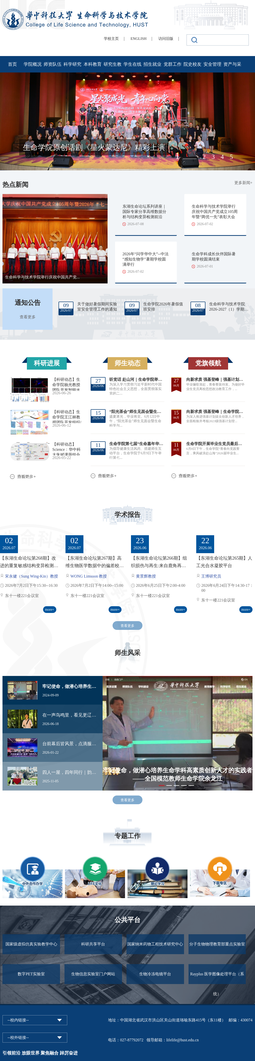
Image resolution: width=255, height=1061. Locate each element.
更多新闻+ (243, 183)
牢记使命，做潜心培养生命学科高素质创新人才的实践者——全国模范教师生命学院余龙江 (69, 686)
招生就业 (152, 64)
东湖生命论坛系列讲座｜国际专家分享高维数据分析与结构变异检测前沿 (144, 211)
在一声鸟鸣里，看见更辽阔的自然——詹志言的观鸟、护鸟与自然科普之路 (69, 715)
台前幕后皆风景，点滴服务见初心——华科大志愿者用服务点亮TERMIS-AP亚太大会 (69, 743)
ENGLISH (138, 39)
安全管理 (212, 64)
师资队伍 (53, 64)
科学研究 (72, 64)
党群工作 (173, 64)
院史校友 (192, 64)
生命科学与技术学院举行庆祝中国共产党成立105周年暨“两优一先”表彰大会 (215, 211)
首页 (12, 64)
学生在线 (132, 64)
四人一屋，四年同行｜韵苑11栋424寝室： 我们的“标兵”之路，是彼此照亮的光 (69, 772)
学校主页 (111, 39)
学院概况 (33, 64)
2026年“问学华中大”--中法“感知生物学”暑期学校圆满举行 (146, 259)
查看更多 (28, 317)
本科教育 (93, 64)
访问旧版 (165, 39)
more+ (49, 609)
